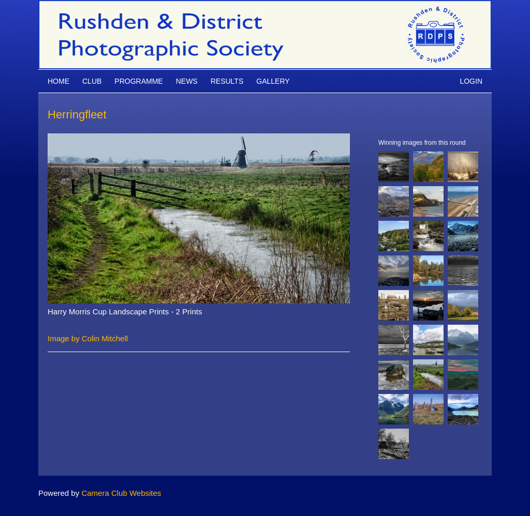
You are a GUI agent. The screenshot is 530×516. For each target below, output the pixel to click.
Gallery (272, 81)
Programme (138, 81)
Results (227, 81)
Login (471, 81)
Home (58, 81)
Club (91, 81)
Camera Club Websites (121, 493)
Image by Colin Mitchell (88, 338)
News (187, 81)
